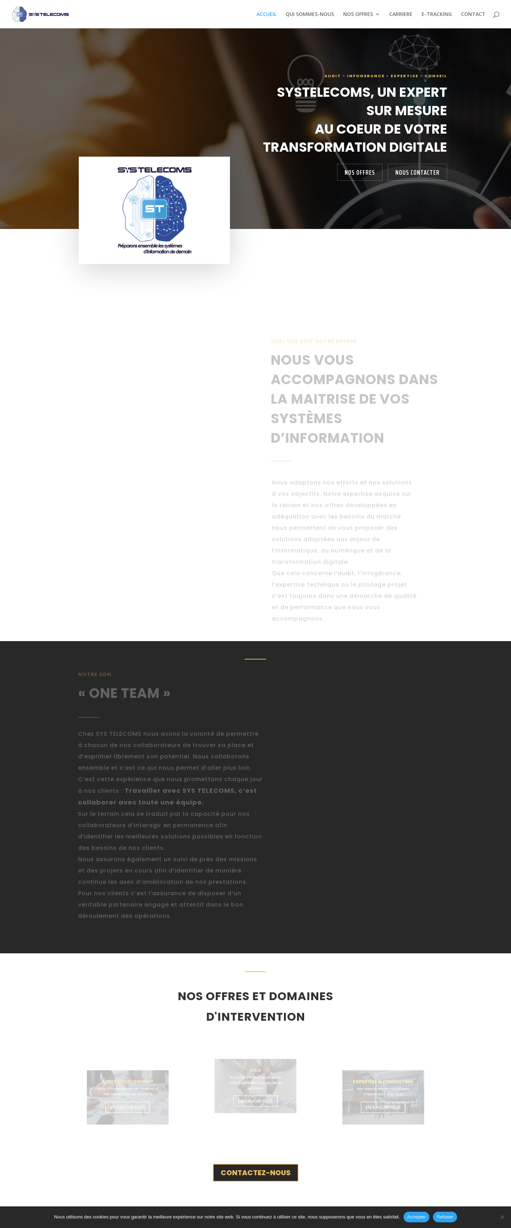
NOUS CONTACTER (417, 172)
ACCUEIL (266, 14)
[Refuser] (502, 1217)
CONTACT (473, 14)
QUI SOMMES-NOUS (310, 14)
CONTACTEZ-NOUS (256, 1173)
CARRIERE (400, 14)
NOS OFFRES (358, 14)
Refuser (444, 1216)
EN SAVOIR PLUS (128, 1105)
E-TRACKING (437, 14)
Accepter (416, 1216)
